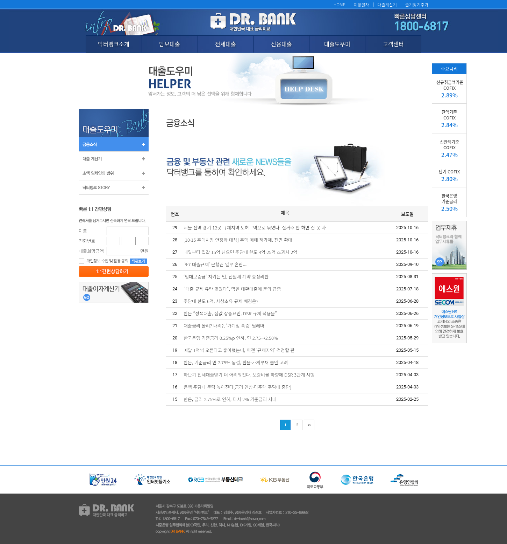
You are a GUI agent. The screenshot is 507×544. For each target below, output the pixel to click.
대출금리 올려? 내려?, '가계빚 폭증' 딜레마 (224, 325)
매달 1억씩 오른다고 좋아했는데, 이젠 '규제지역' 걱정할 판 (239, 350)
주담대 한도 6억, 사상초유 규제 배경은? (221, 301)
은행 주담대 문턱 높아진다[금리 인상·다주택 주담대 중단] (237, 387)
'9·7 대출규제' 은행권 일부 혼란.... (216, 264)
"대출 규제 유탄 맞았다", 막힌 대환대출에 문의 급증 (232, 288)
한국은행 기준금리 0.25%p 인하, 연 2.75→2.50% (231, 338)
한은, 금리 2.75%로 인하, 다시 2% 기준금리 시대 (230, 399)
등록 (114, 271)
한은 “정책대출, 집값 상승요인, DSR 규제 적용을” (230, 313)
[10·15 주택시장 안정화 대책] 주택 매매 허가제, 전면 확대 (238, 239)
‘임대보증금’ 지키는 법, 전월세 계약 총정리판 (226, 276)
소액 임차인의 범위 (114, 173)
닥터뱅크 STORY (114, 187)
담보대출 (169, 44)
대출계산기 (387, 4)
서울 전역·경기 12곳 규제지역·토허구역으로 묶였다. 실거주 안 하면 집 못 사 (255, 227)
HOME (339, 4)
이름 (83, 230)
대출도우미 (337, 44)
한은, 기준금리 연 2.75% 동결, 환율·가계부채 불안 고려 (236, 362)
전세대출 (225, 44)
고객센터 (393, 44)
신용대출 (281, 44)
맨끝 (309, 425)
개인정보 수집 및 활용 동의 (103, 260)
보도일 (407, 214)
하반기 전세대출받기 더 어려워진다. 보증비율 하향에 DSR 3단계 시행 (249, 374)
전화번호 (87, 240)
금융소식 (114, 144)
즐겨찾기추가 (416, 4)
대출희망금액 (91, 251)
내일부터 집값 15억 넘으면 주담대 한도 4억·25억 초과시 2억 (240, 252)
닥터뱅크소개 (113, 44)
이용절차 (361, 4)
